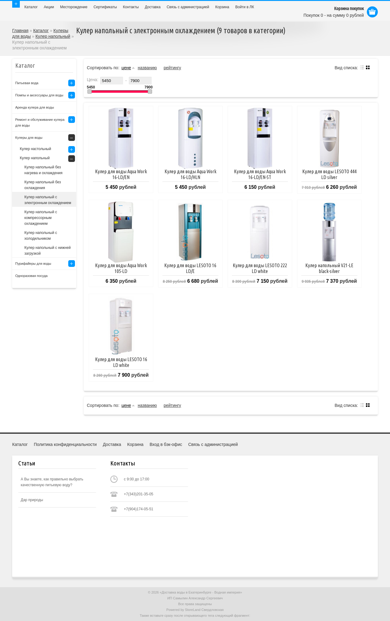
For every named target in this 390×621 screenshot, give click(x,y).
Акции (49, 7)
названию (147, 67)
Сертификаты (105, 7)
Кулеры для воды (28, 137)
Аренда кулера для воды (34, 107)
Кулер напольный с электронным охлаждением (47, 200)
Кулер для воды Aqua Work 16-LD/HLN (190, 174)
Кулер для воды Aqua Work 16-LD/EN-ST (260, 174)
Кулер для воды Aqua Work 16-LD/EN (121, 174)
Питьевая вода (26, 83)
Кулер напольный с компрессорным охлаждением (40, 218)
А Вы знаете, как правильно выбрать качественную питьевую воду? (52, 482)
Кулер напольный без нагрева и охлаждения (43, 170)
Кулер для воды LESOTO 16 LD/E (190, 268)
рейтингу (172, 67)
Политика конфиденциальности (65, 444)
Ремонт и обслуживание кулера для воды (40, 122)
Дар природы (32, 500)
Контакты (131, 7)
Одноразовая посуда (31, 276)
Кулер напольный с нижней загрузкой (47, 251)
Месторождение (73, 7)
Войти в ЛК (244, 7)
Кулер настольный (35, 149)
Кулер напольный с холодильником (40, 236)
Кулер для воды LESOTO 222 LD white (260, 268)
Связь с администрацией (188, 7)
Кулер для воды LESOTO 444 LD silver (329, 174)
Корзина (222, 7)
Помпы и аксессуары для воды (39, 95)
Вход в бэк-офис (166, 444)
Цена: (92, 79)
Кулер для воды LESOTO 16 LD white (121, 362)
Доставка (153, 7)
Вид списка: (346, 67)
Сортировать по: (103, 67)
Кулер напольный (52, 36)
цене (126, 67)
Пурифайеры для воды (33, 263)
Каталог (31, 7)
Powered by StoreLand (183, 610)
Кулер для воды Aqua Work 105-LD (121, 268)
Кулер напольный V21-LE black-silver (329, 268)
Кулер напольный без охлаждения (42, 185)
